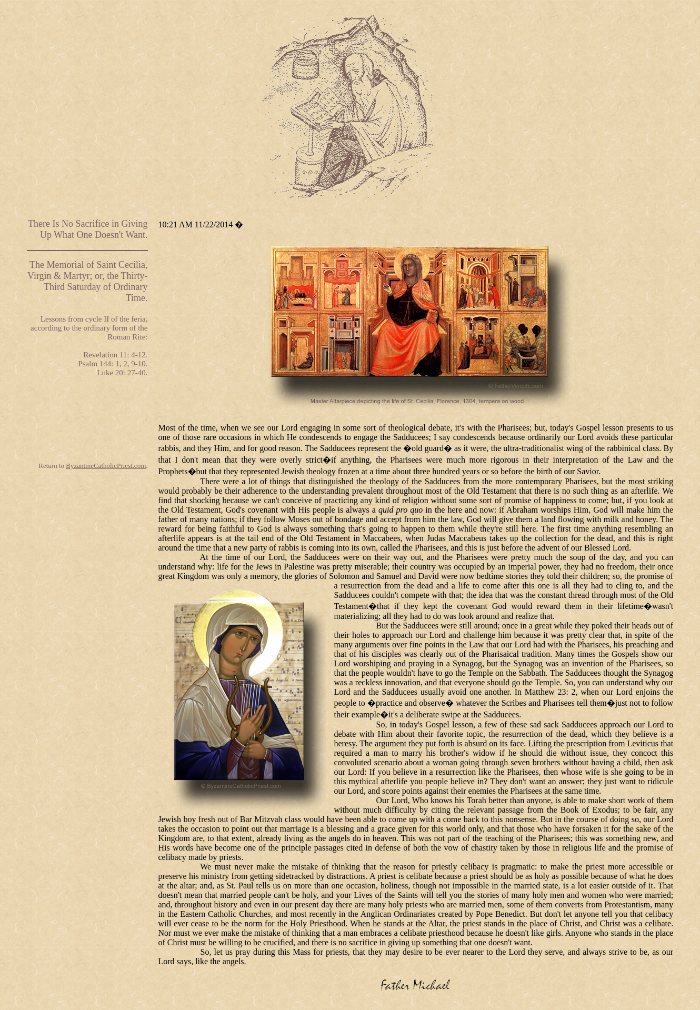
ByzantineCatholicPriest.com (106, 465)
